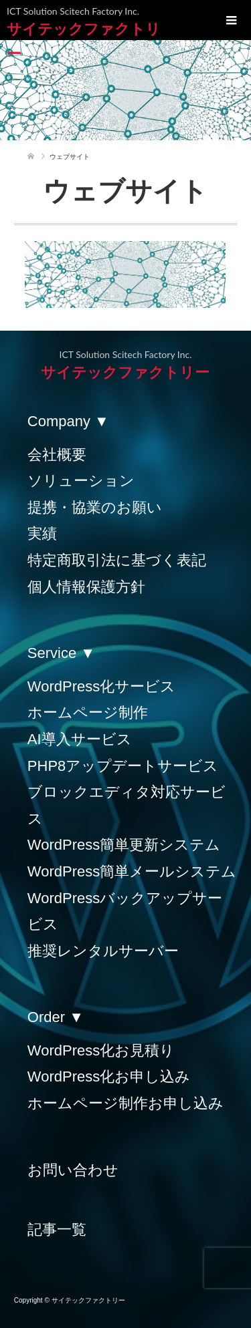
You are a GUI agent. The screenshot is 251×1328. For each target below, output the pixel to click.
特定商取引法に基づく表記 (116, 560)
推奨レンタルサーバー (103, 951)
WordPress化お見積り (101, 1050)
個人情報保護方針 (86, 586)
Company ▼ (68, 421)
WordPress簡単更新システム (123, 844)
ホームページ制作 (87, 712)
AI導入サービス (79, 739)
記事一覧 (56, 1229)
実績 (42, 533)
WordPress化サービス (101, 686)
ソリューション (81, 480)
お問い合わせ (72, 1170)
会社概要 (56, 454)
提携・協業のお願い (94, 507)
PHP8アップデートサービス (122, 766)
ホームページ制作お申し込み (125, 1103)
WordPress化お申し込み (108, 1076)
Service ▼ (61, 653)
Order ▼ (55, 1017)
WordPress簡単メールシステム (131, 871)
